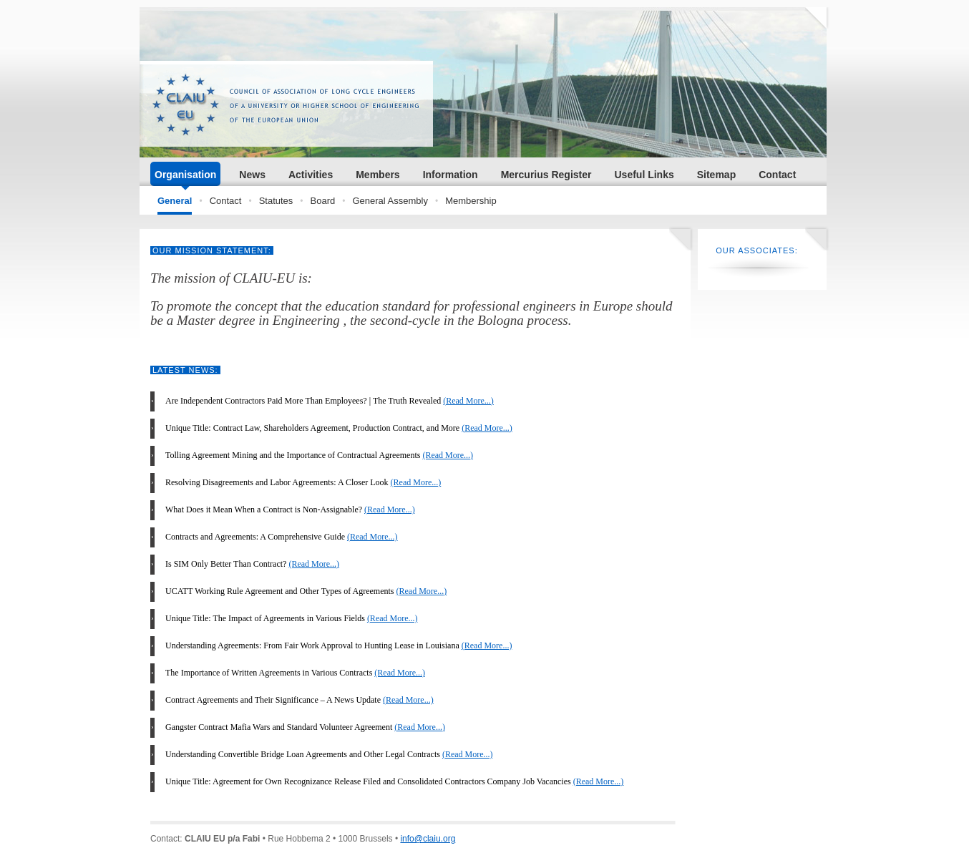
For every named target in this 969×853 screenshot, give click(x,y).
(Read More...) (468, 401)
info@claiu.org (427, 839)
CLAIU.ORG (286, 104)
